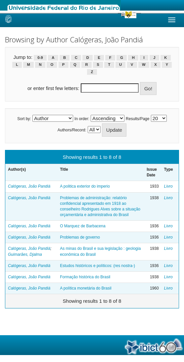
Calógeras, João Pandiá (29, 186)
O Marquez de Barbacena (82, 226)
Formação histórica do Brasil (85, 277)
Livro (168, 186)
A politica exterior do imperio (85, 186)
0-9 (40, 58)
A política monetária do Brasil (85, 288)
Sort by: (24, 118)
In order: (81, 118)
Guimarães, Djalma (25, 254)
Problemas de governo (80, 237)
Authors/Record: (72, 130)
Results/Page (137, 118)
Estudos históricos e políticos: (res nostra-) (97, 265)
